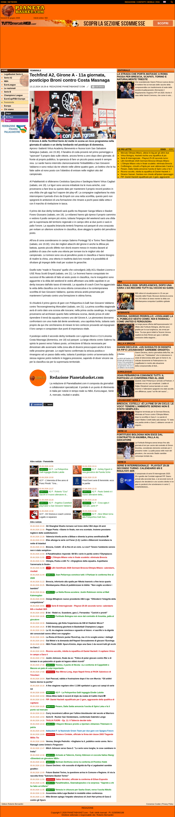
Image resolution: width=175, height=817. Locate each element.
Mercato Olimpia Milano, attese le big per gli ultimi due (145, 153)
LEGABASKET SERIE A (129, 400)
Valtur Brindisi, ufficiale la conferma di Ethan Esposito (77, 779)
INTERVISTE (123, 312)
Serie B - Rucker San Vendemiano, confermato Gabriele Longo (76, 717)
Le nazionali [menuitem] (9, 88)
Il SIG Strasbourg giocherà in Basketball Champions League (75, 627)
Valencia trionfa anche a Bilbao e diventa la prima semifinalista (76, 536)
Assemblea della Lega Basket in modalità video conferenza (74, 793)
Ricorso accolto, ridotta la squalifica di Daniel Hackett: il (145, 171)
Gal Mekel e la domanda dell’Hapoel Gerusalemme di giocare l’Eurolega (80, 641)
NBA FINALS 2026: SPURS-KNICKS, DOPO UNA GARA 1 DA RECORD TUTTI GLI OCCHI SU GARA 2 (145, 288)
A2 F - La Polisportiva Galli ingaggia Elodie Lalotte (75, 692)
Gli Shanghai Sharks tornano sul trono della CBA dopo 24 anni (76, 526)
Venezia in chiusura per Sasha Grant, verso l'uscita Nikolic (79, 790)
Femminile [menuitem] (8, 102)
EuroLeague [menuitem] (9, 85)
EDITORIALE (124, 70)
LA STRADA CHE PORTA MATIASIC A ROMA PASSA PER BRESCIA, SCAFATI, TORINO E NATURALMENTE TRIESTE (142, 77)
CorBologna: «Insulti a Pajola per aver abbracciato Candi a (147, 166)
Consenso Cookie (153, 804)
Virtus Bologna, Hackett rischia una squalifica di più (143, 155)
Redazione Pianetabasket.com (67, 86)
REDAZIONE (87, 808)
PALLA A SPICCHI (126, 343)
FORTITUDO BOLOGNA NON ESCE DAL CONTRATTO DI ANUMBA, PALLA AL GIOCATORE (140, 437)
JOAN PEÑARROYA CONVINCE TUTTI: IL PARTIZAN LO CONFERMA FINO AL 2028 (140, 376)
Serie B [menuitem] (6, 92)
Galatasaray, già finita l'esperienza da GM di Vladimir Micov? (75, 623)
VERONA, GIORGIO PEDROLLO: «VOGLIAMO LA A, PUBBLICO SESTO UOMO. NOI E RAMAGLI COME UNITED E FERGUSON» (145, 319)
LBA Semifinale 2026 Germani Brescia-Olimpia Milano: (145, 161)
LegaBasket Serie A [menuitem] (12, 74)
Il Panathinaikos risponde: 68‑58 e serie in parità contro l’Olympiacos (79, 554)
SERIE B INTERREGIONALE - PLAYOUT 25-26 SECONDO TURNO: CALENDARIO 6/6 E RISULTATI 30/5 (143, 468)
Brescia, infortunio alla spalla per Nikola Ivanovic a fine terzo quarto (78, 581)
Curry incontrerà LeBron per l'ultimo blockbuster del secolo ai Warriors (80, 713)
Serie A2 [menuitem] (7, 78)
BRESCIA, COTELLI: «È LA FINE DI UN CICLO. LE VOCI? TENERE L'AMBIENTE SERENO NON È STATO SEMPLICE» (145, 406)
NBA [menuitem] (5, 81)
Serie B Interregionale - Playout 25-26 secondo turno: (144, 158)
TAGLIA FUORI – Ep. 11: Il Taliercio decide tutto (68, 720)
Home (5, 70)
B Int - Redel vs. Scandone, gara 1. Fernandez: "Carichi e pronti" (76, 613)
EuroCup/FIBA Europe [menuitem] (13, 99)
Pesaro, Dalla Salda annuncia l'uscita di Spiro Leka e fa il (146, 169)
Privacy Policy (167, 804)
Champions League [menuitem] (12, 95)
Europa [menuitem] (6, 106)
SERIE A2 (122, 431)
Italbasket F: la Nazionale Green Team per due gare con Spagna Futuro (80, 731)
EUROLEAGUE (125, 372)
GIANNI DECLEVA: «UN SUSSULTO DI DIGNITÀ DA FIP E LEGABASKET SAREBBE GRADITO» (144, 348)
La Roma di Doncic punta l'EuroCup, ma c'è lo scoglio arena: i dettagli (79, 637)
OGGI (163, 149)
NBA (120, 282)
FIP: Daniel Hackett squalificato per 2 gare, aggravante (145, 177)
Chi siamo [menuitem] (8, 109)
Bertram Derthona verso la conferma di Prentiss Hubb (76, 762)
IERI (171, 149)
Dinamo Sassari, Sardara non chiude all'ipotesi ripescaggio (147, 174)
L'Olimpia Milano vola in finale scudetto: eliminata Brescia (76, 557)
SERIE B (122, 462)
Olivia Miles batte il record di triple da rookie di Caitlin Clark (74, 696)
